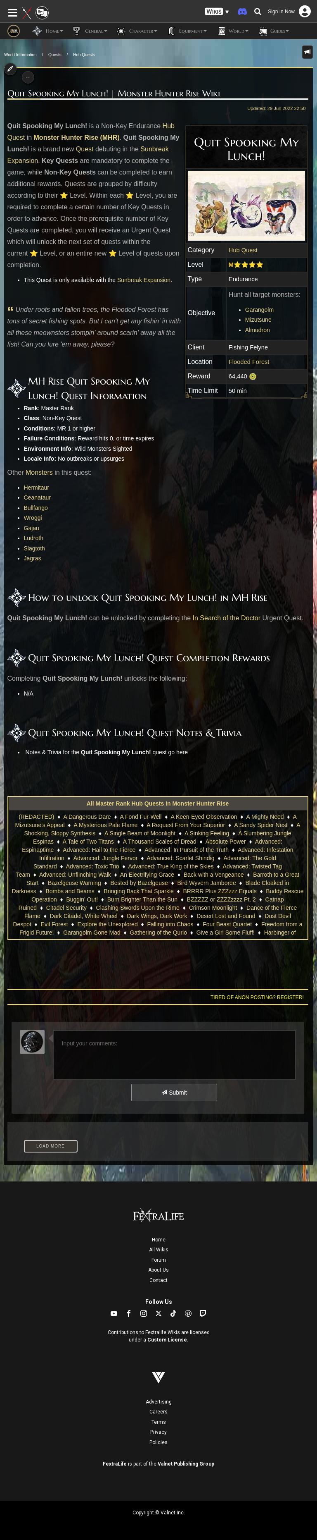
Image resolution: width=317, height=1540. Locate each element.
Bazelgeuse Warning (74, 883)
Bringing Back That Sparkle (138, 891)
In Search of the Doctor (227, 618)
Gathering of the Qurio (158, 932)
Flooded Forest (249, 362)
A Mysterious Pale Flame (106, 825)
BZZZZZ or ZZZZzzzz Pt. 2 (221, 899)
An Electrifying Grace (147, 874)
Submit (174, 1092)
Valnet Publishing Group (186, 1464)
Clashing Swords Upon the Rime (138, 907)
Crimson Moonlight (213, 907)
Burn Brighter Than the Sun (142, 899)
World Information (20, 55)
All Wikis (158, 1250)
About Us (158, 1270)
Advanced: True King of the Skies (171, 866)
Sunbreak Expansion (143, 280)
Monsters (39, 472)
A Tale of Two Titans (88, 841)
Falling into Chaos (170, 924)
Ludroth (33, 538)
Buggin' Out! (82, 899)
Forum (158, 1260)
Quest (85, 149)
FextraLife (115, 1464)
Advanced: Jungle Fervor (105, 858)
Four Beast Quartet (227, 924)
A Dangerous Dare (87, 816)
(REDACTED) (36, 816)
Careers (158, 1412)
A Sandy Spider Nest (260, 825)
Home (159, 1240)
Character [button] (136, 31)
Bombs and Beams (69, 891)
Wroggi (33, 517)
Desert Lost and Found (225, 916)
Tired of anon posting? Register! (257, 997)
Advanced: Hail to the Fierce (99, 850)
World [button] (231, 31)
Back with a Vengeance (214, 874)
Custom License (167, 1340)
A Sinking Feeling (207, 833)
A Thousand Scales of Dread (159, 841)
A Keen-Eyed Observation (203, 816)
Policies (158, 1442)
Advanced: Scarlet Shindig (180, 858)
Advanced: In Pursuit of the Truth (186, 850)
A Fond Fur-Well (141, 816)
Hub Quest (243, 250)
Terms (158, 1422)
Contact (158, 1280)
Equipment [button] (186, 31)
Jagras (32, 558)
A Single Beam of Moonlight (139, 833)
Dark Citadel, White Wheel (84, 916)
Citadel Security (66, 907)
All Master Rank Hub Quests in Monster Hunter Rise (158, 803)
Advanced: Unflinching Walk (75, 874)
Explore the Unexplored (107, 924)
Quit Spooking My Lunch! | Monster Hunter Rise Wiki (113, 93)
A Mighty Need (265, 816)
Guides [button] (273, 31)
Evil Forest (54, 924)
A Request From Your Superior (186, 825)
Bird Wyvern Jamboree (206, 883)
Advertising (159, 1402)
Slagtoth (34, 548)
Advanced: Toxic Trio (92, 866)
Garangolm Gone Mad (92, 932)
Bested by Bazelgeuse (139, 883)
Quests (55, 55)
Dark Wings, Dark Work (157, 916)
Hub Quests (84, 55)
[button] (217, 12)
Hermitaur (36, 487)
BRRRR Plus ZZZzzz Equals (220, 891)
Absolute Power (226, 841)
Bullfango (36, 508)
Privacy (158, 1432)
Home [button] (47, 31)
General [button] (89, 31)
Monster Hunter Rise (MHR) (77, 137)
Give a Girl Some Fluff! (225, 932)
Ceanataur (37, 497)
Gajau (31, 528)
